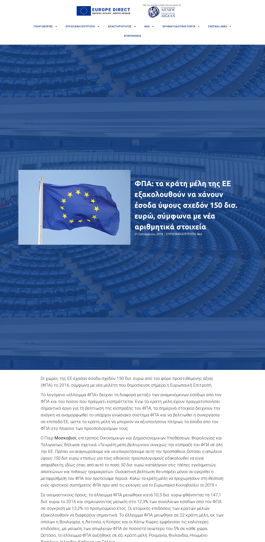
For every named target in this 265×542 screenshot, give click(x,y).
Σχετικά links (220, 26)
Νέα (149, 26)
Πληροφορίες (45, 26)
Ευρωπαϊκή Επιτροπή (83, 26)
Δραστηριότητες (122, 26)
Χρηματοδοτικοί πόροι (181, 26)
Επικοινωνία (132, 35)
